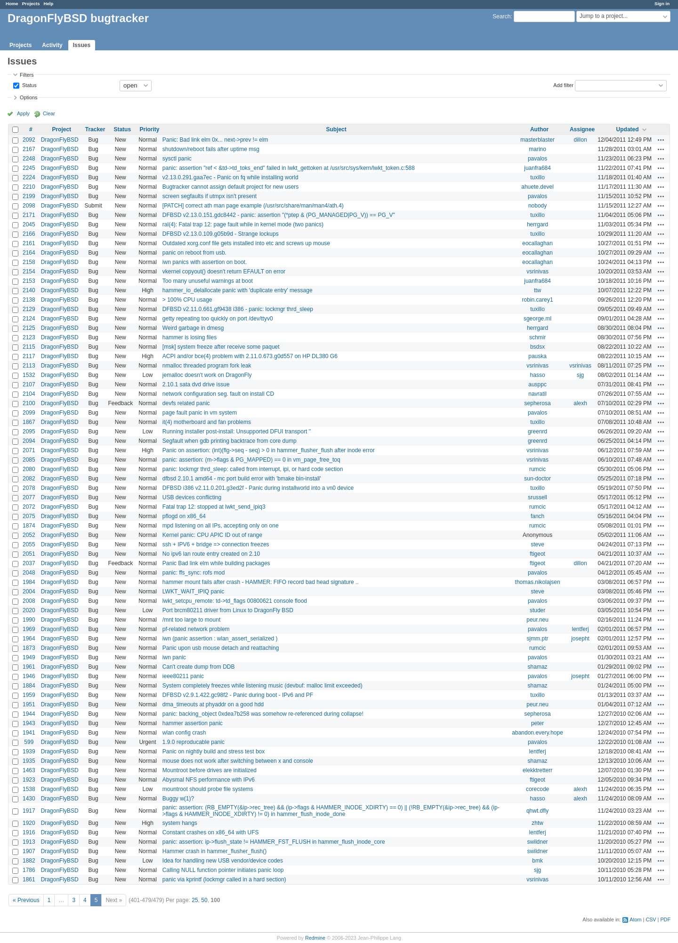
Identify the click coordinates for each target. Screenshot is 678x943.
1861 (29, 879)
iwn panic (174, 657)
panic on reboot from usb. (194, 252)
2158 (29, 262)
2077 (29, 497)
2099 (29, 412)
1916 (29, 832)
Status (29, 85)
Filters (26, 75)
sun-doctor (537, 478)
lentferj (580, 629)
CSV (651, 919)
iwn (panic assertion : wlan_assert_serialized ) (220, 638)
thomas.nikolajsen (537, 582)
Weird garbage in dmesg (193, 328)
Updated (627, 129)
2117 (29, 356)
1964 (29, 638)
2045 (29, 224)
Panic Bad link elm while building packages (216, 563)
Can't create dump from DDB (198, 666)
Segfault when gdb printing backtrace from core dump (229, 441)
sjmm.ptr (538, 638)
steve (537, 544)
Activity (52, 45)
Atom (635, 919)
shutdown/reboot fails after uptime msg (210, 149)
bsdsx (537, 347)
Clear (49, 113)
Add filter (563, 85)
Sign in (662, 3)
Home (12, 3)
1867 (29, 422)
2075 (29, 516)
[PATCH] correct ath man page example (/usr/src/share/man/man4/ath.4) (253, 205)
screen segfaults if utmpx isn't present (209, 196)
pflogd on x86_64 (184, 516)
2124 (29, 318)
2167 (29, 149)
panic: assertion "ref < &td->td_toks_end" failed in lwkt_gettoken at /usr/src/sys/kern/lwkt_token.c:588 (288, 168)
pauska (537, 356)
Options (28, 97)
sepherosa (538, 403)
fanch (537, 516)
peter (537, 723)
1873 (29, 648)
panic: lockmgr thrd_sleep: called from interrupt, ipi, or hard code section (252, 469)
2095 (29, 431)
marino (537, 149)
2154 (29, 271)
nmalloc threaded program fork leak (206, 365)
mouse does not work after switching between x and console (237, 761)
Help (49, 3)
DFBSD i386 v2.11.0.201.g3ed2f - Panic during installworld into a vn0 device (258, 488)
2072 (29, 506)
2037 (29, 563)
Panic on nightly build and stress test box (213, 751)
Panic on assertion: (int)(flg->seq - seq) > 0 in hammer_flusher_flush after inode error (268, 450)
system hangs (179, 823)
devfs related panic (186, 403)
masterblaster (537, 139)
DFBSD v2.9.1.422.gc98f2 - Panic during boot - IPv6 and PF (237, 695)
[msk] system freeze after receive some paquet (221, 347)
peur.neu (537, 619)
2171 (29, 215)
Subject (336, 129)
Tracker (95, 129)
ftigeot (537, 554)
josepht (580, 638)
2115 (29, 347)
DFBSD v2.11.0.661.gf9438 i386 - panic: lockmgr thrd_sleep (237, 309)
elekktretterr (537, 770)
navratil (537, 394)
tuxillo (537, 177)
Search (501, 16)
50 (204, 900)
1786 (29, 870)
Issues (81, 45)
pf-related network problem (196, 629)
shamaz (538, 666)
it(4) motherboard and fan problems (206, 422)
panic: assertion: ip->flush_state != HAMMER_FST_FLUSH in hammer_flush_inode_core (273, 842)
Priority (149, 129)
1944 (29, 714)
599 (28, 742)
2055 (29, 544)
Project (61, 129)
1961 (29, 666)
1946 (29, 676)
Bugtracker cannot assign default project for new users (230, 187)
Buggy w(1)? (178, 798)
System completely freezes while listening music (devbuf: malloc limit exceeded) (262, 685)
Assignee (582, 129)
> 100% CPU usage (187, 299)
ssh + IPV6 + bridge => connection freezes (215, 544)
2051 (29, 554)
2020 (29, 610)
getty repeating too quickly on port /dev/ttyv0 (217, 318)
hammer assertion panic (192, 723)
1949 (29, 657)
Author (539, 129)
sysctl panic (177, 158)
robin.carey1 (537, 299)
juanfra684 (537, 168)
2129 (29, 309)
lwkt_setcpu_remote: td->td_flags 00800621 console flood (234, 601)
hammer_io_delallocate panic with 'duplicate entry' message (237, 290)
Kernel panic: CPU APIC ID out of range (212, 535)
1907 (29, 851)
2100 (29, 403)
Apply (23, 113)
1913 (29, 842)
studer (537, 610)
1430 (29, 798)
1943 (29, 723)
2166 (29, 234)
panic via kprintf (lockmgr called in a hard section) (224, 879)
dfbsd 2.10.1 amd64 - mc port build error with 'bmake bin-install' (241, 478)
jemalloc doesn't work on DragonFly (207, 375)
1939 (29, 751)
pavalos (537, 158)
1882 (29, 860)
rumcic (537, 469)
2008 (29, 601)
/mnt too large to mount (191, 619)
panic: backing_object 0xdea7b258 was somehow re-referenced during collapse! (262, 714)
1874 (29, 525)
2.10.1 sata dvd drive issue (196, 384)
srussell (537, 497)
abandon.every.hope (537, 732)
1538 (29, 789)
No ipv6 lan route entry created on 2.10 (211, 554)
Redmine (315, 938)
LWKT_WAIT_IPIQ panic (193, 591)
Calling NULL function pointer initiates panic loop (223, 870)
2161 (29, 243)
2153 (29, 281)
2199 (29, 196)
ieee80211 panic (183, 676)
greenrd (537, 431)
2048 (29, 572)
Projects (31, 3)
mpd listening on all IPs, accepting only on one (220, 525)
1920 (29, 823)
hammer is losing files (189, 337)
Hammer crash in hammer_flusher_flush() (214, 851)
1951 (29, 704)
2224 (29, 177)
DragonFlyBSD (60, 139)
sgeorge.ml (537, 318)
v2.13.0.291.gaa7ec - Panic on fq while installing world (230, 177)
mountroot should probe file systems (207, 789)
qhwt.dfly (537, 810)
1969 (29, 629)
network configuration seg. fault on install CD (218, 394)
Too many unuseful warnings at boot (207, 281)
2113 (29, 365)
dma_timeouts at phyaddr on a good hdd (213, 704)
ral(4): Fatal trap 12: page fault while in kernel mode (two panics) (242, 224)
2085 (29, 459)
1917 (29, 810)
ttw (537, 290)
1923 (29, 779)
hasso (537, 375)
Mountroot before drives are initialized (209, 770)
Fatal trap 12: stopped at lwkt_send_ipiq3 (214, 506)
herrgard (537, 224)
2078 (29, 488)
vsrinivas (537, 271)
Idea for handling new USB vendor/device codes (222, 860)
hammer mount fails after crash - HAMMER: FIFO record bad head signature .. (260, 582)
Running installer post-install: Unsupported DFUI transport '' (236, 431)
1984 (29, 582)
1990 (29, 619)
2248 (29, 158)
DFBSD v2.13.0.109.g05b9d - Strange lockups (220, 234)
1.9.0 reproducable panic (193, 742)
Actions (661, 140)
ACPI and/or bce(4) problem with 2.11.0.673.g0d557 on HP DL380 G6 (250, 356)
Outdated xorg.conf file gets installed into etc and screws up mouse (246, 243)
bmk (537, 860)
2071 (29, 450)
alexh (580, 403)
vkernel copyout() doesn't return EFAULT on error (223, 271)
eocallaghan (537, 243)
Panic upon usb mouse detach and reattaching (220, 648)
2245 (29, 168)
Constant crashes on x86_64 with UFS (210, 832)
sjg (580, 375)
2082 (29, 478)
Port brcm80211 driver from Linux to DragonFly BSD (227, 610)
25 (195, 900)
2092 (29, 139)
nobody (537, 205)
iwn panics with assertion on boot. (204, 262)
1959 (29, 695)
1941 (29, 732)
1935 (29, 761)
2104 (29, 394)
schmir (537, 337)
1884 (29, 685)
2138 (29, 299)
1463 (29, 770)
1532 (29, 375)
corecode (537, 789)
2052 (29, 535)
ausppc (537, 384)
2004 (29, 591)
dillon (580, 139)
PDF (665, 919)
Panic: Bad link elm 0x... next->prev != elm (215, 139)
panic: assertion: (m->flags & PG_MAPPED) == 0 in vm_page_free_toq (251, 459)
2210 (29, 187)
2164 (29, 252)
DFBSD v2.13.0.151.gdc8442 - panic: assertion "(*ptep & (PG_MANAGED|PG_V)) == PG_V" (278, 215)
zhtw (537, 823)
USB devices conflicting (191, 497)
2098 (29, 205)
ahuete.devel (537, 187)
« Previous (26, 900)
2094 (29, 441)
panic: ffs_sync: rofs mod (193, 572)
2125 (29, 328)
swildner (537, 842)
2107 (29, 384)
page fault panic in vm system (199, 412)
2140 (29, 290)
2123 (29, 337)
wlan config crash (184, 732)
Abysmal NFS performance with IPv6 (208, 779)
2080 (29, 469)
